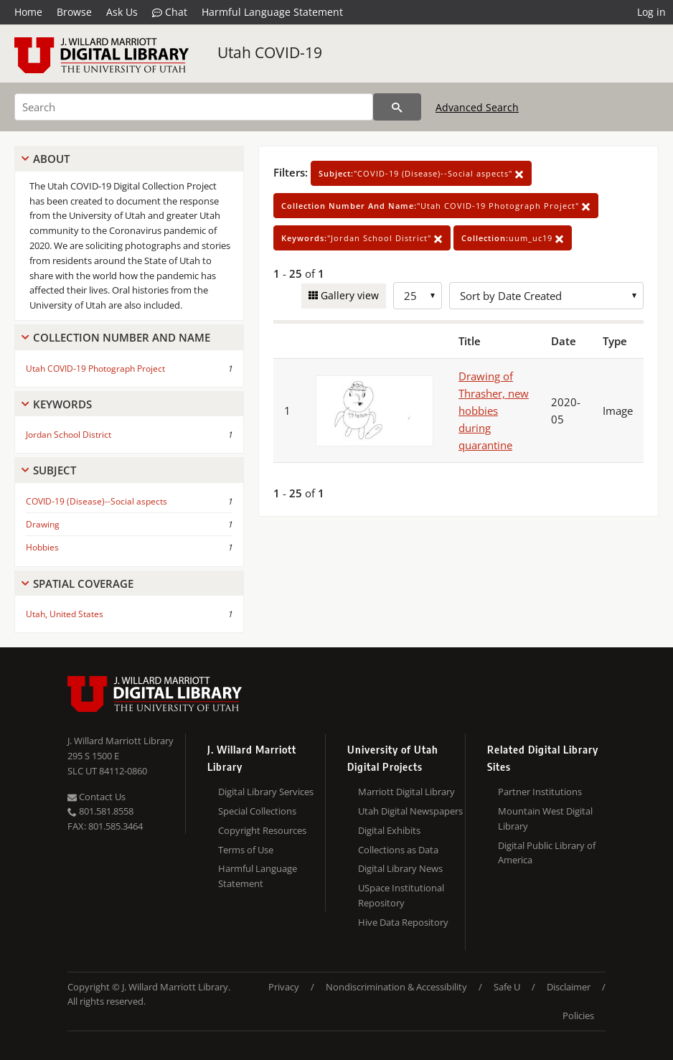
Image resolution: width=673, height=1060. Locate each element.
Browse (74, 12)
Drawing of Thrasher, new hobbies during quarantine (493, 410)
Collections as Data (398, 849)
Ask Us (122, 12)
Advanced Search (477, 107)
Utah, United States (64, 614)
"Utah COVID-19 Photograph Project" (435, 205)
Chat (169, 12)
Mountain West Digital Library (545, 818)
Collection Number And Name (121, 337)
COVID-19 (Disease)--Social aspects (96, 501)
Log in (651, 12)
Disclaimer (568, 986)
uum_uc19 (512, 238)
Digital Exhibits (389, 830)
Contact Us (96, 796)
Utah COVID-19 (269, 52)
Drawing (43, 524)
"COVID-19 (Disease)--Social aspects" (421, 173)
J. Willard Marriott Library (120, 740)
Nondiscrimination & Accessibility (396, 986)
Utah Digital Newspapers (410, 811)
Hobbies (42, 547)
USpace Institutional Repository (401, 895)
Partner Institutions (540, 791)
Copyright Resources (262, 830)
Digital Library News (400, 868)
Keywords (62, 404)
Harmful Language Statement (272, 12)
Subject (54, 470)
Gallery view (348, 295)
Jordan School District (68, 434)
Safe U (507, 986)
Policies (578, 1015)
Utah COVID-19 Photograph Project (95, 368)
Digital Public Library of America (547, 853)
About (51, 158)
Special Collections (257, 811)
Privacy (283, 986)
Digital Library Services (266, 791)
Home (28, 12)
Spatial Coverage (83, 583)
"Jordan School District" (362, 238)
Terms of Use (245, 849)
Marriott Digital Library (406, 791)
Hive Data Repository (403, 922)
